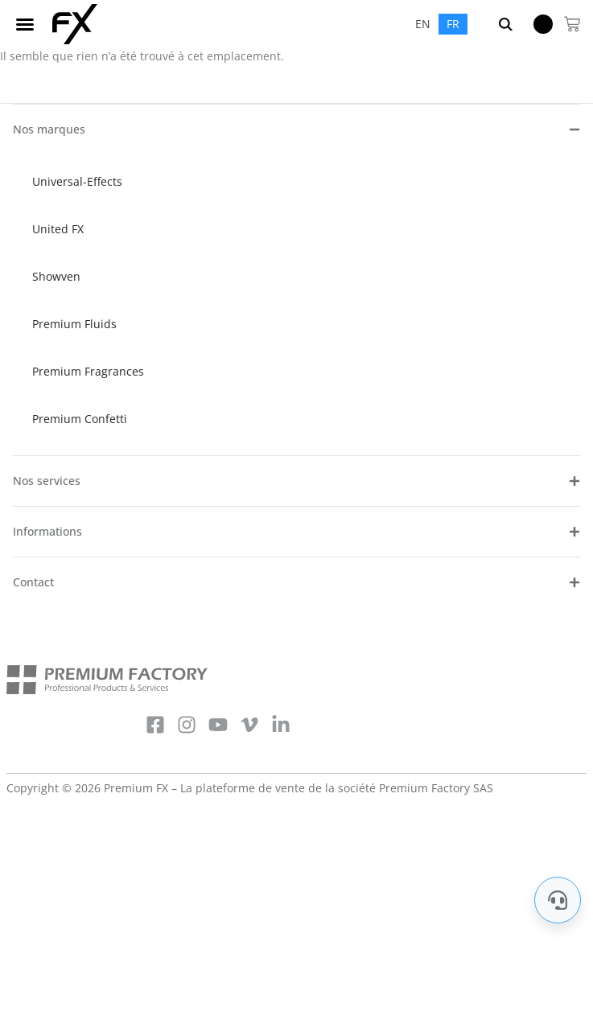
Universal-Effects (77, 181)
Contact (33, 582)
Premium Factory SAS (436, 788)
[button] (24, 24)
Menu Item (538, 24)
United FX (58, 228)
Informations (47, 531)
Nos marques (49, 129)
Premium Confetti (79, 418)
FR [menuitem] (453, 23)
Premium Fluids (74, 323)
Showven (56, 276)
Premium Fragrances (88, 371)
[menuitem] (423, 24)
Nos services (46, 480)
